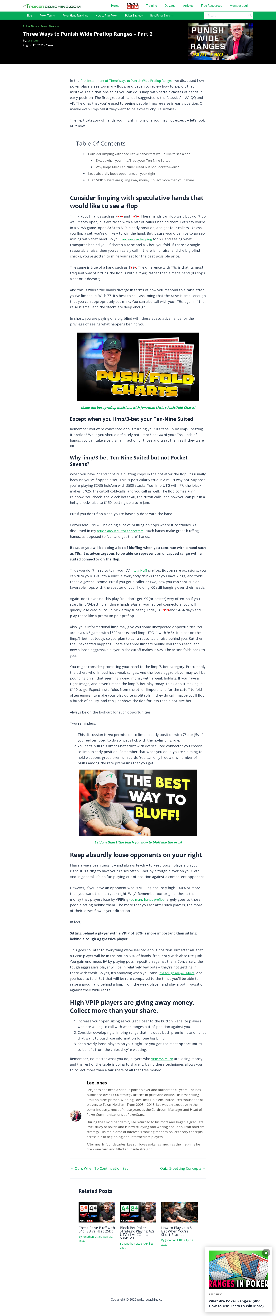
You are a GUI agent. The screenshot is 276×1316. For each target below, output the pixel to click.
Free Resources (211, 5)
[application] (148, 17)
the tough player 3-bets (179, 989)
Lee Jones (33, 43)
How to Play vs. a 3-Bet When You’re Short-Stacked (177, 1248)
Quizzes (170, 5)
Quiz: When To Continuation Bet (99, 1185)
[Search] (250, 17)
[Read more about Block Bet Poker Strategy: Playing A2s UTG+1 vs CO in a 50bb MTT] (138, 1228)
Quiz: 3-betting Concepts (183, 1185)
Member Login (240, 5)
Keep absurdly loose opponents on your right (126, 180)
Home (117, 5)
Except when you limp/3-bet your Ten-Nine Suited (137, 167)
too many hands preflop (149, 916)
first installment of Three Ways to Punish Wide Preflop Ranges (132, 82)
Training (152, 5)
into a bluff (140, 581)
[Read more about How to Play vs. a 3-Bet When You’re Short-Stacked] (179, 1228)
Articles (189, 5)
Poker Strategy (50, 28)
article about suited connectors (123, 542)
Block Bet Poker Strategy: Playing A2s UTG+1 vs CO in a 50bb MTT (137, 1249)
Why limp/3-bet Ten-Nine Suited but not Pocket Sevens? (142, 173)
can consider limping (138, 250)
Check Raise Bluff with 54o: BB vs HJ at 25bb (97, 1246)
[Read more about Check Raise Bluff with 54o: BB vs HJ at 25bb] (97, 1228)
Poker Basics (31, 28)
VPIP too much (163, 1075)
